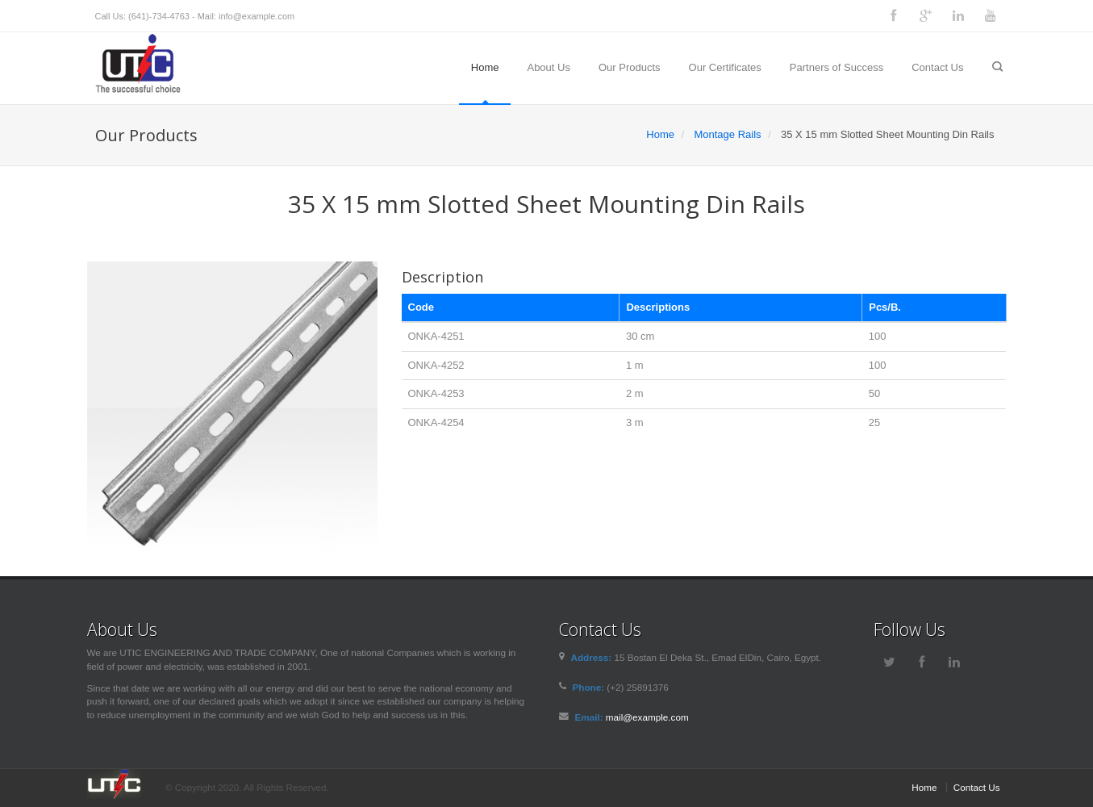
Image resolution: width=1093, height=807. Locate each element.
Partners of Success (836, 67)
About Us (548, 67)
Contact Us (937, 67)
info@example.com (256, 16)
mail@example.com (647, 717)
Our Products (630, 67)
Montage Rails (727, 134)
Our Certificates (725, 67)
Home (485, 67)
